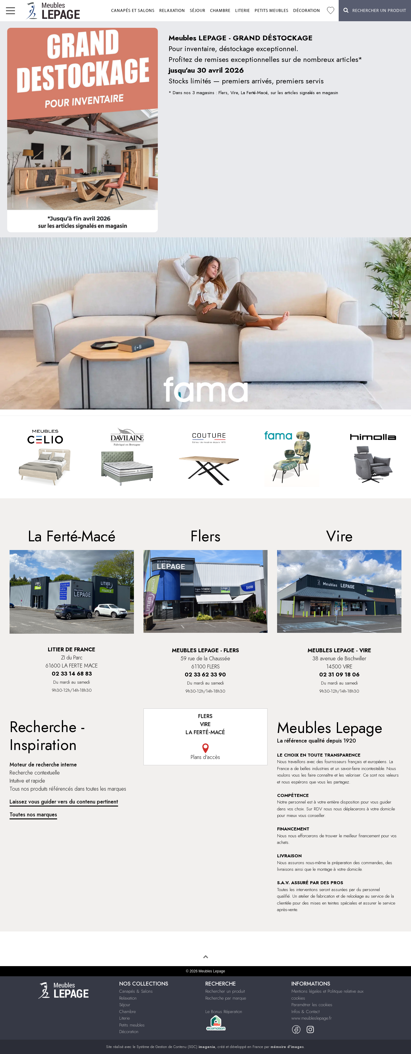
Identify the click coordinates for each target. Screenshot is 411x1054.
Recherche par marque (225, 998)
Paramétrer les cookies (311, 1004)
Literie (242, 10)
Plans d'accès (206, 752)
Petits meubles (271, 10)
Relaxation (172, 10)
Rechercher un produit (225, 991)
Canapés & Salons (136, 991)
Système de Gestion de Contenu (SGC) (176, 1047)
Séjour (197, 10)
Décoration (306, 10)
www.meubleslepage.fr (311, 1018)
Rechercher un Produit (374, 10)
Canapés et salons (133, 10)
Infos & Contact (305, 1011)
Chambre (220, 10)
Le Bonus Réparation (223, 1011)
